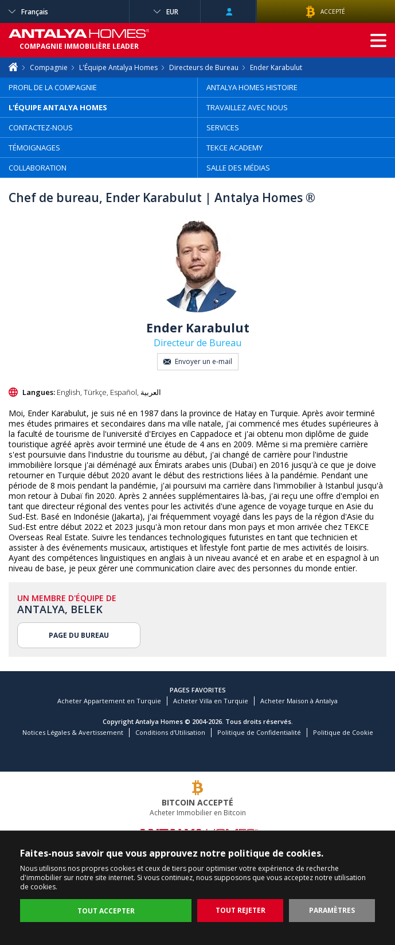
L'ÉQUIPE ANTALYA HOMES (58, 107)
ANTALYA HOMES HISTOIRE (252, 87)
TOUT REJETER (240, 910)
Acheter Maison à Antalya (299, 700)
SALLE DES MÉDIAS (238, 167)
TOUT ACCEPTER (106, 911)
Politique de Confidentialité (259, 732)
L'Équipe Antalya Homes (118, 67)
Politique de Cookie (343, 732)
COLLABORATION (38, 167)
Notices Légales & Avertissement (72, 732)
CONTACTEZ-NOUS (41, 127)
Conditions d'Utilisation (170, 732)
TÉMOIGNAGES (34, 147)
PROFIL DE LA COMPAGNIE (53, 87)
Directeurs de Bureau (203, 67)
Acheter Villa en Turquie (210, 700)
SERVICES (222, 127)
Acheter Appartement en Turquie (109, 700)
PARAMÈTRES (332, 910)
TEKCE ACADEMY (234, 147)
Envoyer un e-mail (197, 361)
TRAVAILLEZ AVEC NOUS (247, 107)
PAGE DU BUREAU (79, 635)
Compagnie (49, 67)
